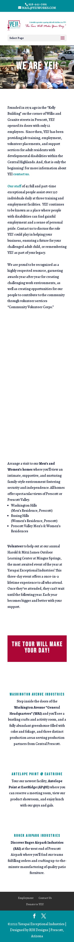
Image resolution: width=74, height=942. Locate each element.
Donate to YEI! (35, 904)
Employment (26, 898)
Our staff (14, 186)
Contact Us (45, 898)
